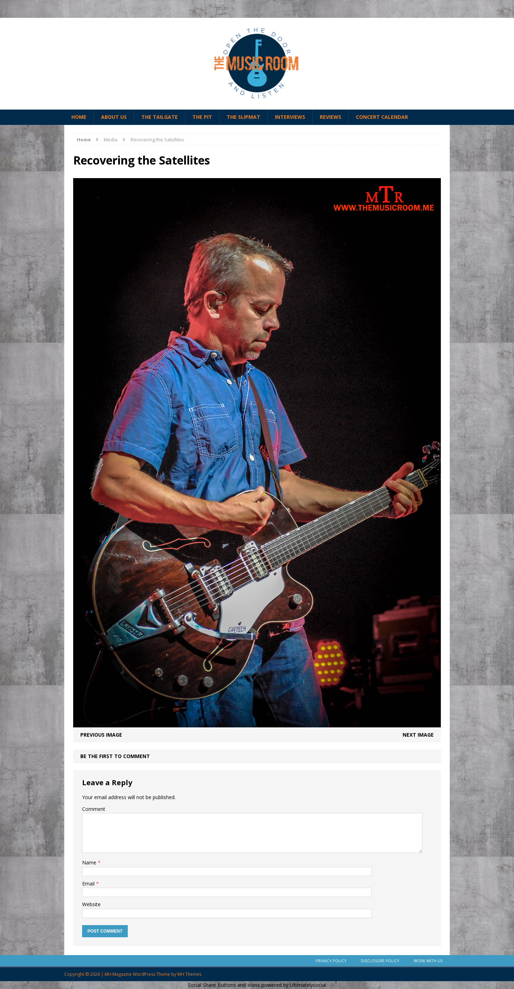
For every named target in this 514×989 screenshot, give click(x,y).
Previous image (101, 734)
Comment (93, 809)
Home (78, 116)
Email (89, 883)
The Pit (202, 116)
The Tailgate (159, 116)
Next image (418, 734)
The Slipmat (243, 116)
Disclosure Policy (380, 960)
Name (90, 862)
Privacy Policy (331, 960)
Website (91, 904)
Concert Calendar (382, 116)
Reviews (330, 116)
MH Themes (189, 974)
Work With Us (428, 960)
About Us (114, 116)
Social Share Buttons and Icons (224, 985)
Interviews (290, 116)
